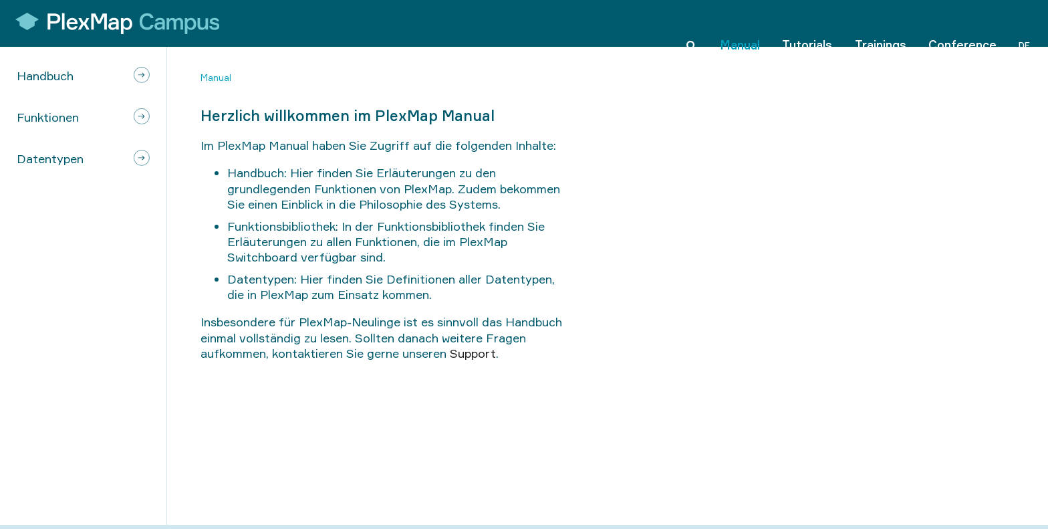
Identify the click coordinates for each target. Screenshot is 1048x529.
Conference (962, 22)
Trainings (880, 22)
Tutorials (807, 22)
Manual (740, 22)
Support (473, 353)
